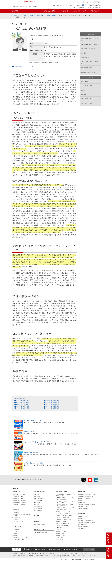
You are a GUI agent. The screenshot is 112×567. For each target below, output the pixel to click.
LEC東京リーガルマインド (19, 15)
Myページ (96, 2)
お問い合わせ (23, 6)
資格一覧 (15, 6)
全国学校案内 (57, 5)
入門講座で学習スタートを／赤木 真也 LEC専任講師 (66, 505)
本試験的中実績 (38, 510)
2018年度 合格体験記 (52, 406)
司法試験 (15, 11)
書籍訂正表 (15, 535)
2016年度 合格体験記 (52, 408)
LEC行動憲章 (30, 553)
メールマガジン (17, 531)
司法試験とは (85, 81)
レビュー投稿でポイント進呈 (33, 463)
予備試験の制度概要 (18, 498)
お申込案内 (30, 555)
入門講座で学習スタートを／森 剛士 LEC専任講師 (66, 501)
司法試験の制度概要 (18, 496)
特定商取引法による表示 (68, 555)
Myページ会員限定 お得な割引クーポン (37, 442)
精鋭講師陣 (37, 502)
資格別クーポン (29, 431)
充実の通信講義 (38, 506)
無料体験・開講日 (60, 533)
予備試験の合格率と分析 (19, 500)
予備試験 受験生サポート (88, 72)
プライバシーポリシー (62, 553)
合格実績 (36, 494)
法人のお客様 (87, 2)
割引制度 (83, 53)
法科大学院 (16, 509)
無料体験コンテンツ (61, 535)
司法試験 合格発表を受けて (41, 532)
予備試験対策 (65, 11)
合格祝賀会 (37, 496)
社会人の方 (60, 529)
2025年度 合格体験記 (23, 400)
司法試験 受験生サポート (84, 526)
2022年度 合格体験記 (52, 402)
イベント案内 (59, 537)
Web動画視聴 (85, 57)
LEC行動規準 (40, 553)
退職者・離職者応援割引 (32, 452)
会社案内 (15, 553)
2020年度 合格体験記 (52, 404)
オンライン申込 (68, 5)
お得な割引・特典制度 (62, 521)
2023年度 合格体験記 (23, 402)
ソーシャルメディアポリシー (79, 553)
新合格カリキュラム (39, 498)
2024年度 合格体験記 (52, 400)
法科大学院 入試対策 (79, 11)
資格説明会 (41, 549)
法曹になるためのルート (19, 494)
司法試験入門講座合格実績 (64, 519)
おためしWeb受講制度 (63, 517)
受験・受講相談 (33, 6)
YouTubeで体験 (82, 524)
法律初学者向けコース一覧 (24, 66)
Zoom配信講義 (38, 508)
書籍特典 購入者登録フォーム (42, 524)
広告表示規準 (50, 553)
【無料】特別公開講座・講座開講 (90, 62)
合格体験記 (15, 520)
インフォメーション (86, 103)
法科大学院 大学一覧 (18, 522)
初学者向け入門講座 (49, 11)
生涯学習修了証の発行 (18, 539)
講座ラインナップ (82, 516)
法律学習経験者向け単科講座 (89, 44)
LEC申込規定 (55, 555)
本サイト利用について (19, 555)
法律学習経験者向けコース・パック (90, 39)
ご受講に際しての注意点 (43, 555)
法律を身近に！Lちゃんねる (20, 537)
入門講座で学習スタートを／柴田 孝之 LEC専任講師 (66, 508)
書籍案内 (83, 90)
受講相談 (108, 552)
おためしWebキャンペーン (33, 421)
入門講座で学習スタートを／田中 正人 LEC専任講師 (66, 498)
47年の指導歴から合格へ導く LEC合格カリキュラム (65, 495)
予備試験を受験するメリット (20, 502)
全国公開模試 (81, 528)
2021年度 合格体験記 (23, 404)
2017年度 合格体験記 (23, 408)
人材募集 (22, 553)
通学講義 (36, 504)
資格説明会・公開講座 (62, 531)
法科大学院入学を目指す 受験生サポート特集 (22, 515)
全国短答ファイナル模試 (88, 49)
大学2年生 (59, 527)
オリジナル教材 (38, 500)
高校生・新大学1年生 (62, 525)
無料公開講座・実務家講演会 (85, 520)
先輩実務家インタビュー (19, 504)
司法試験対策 (95, 11)
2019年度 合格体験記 (23, 406)
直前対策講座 (16, 512)
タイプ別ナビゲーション (62, 523)
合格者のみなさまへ (86, 99)
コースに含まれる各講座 (63, 513)
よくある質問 (16, 529)
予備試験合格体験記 (51, 15)
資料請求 (77, 5)
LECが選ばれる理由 (86, 86)
